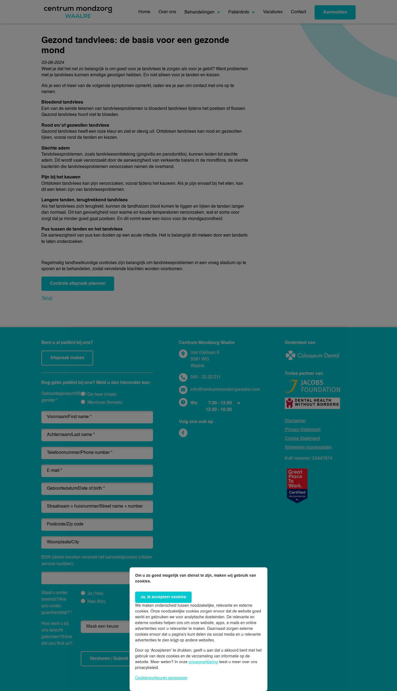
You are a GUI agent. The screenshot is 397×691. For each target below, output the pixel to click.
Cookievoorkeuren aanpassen (161, 678)
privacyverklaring (203, 662)
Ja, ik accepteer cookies (163, 597)
